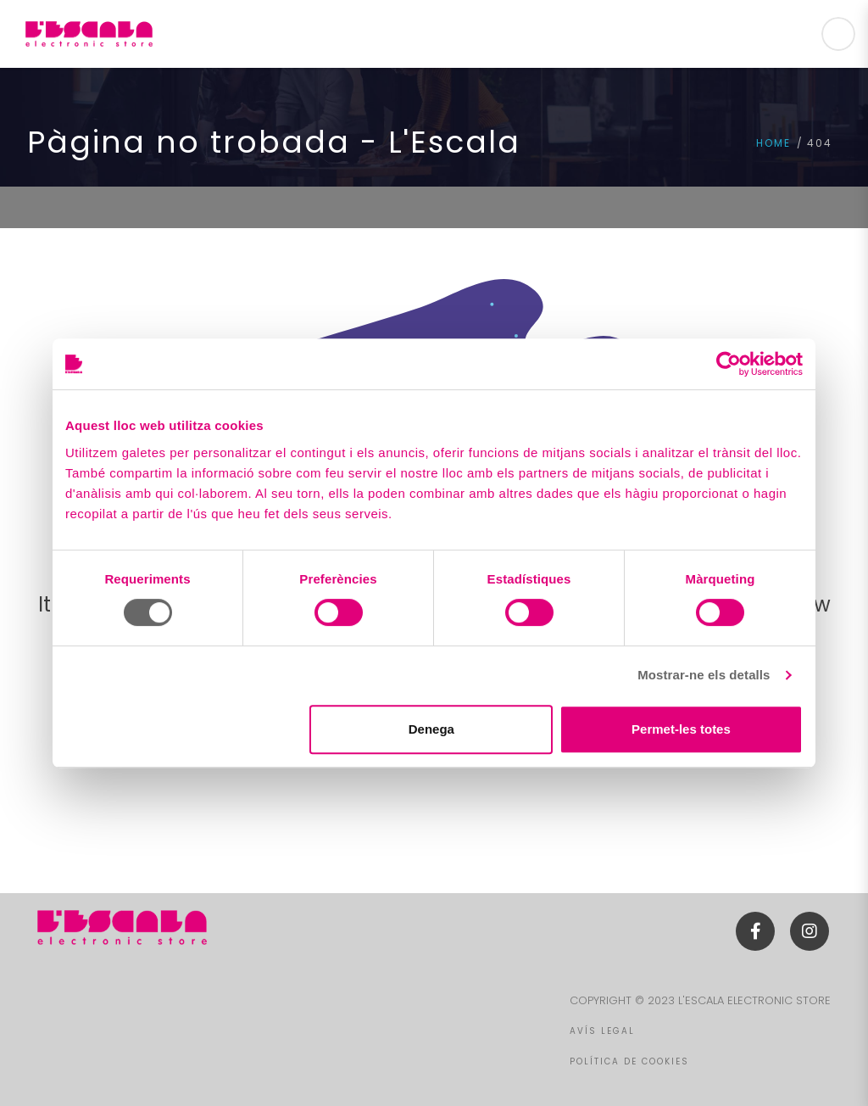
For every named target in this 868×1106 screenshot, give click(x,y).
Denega (431, 729)
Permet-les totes (681, 729)
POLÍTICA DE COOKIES (629, 1061)
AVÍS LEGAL (602, 1031)
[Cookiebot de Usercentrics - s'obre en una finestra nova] (728, 364)
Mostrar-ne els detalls (703, 675)
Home (773, 143)
